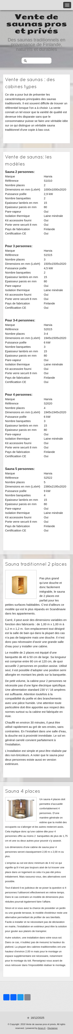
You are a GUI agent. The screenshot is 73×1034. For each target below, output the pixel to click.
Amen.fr (42, 1028)
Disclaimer (52, 1028)
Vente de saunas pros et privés (36, 24)
